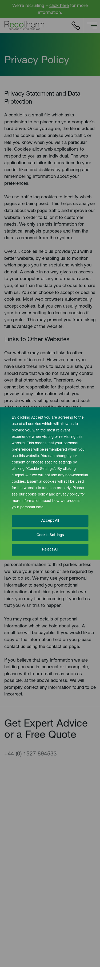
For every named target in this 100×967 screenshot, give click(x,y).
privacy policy (67, 495)
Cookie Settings (50, 535)
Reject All (50, 550)
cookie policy (37, 495)
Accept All (50, 521)
